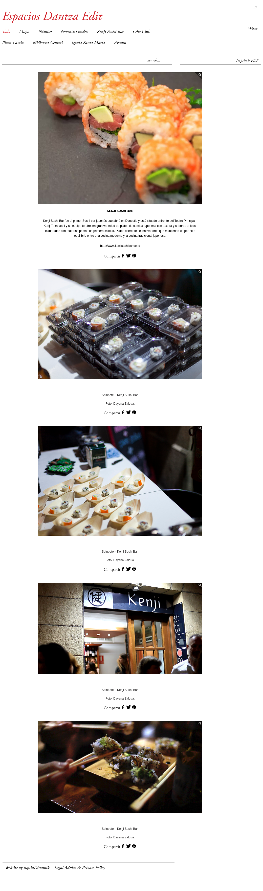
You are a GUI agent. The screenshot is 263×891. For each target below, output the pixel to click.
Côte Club (141, 32)
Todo (6, 32)
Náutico (45, 32)
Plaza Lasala (13, 43)
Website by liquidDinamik (27, 868)
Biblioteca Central (47, 43)
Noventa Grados (74, 32)
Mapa (24, 32)
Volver (252, 29)
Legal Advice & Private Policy (79, 868)
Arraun (120, 43)
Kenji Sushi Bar (110, 32)
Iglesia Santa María (88, 43)
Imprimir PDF (247, 61)
